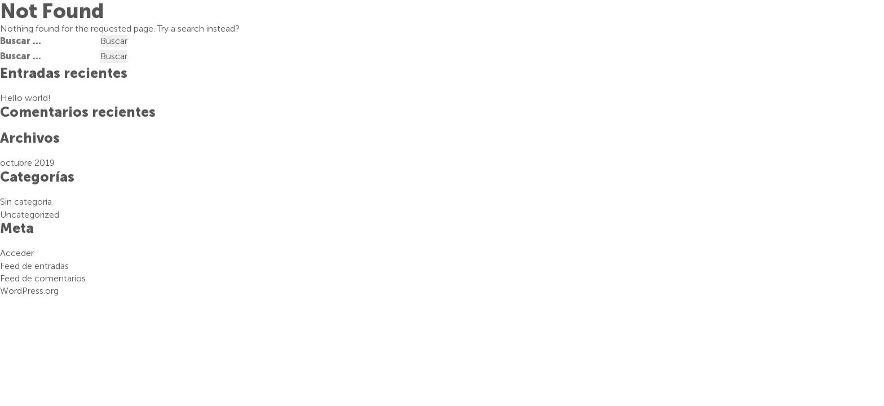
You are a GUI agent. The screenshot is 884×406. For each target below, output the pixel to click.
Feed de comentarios (43, 278)
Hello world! (25, 97)
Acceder (17, 253)
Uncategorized (29, 214)
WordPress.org (29, 290)
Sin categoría (26, 201)
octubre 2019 (27, 162)
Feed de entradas (34, 266)
